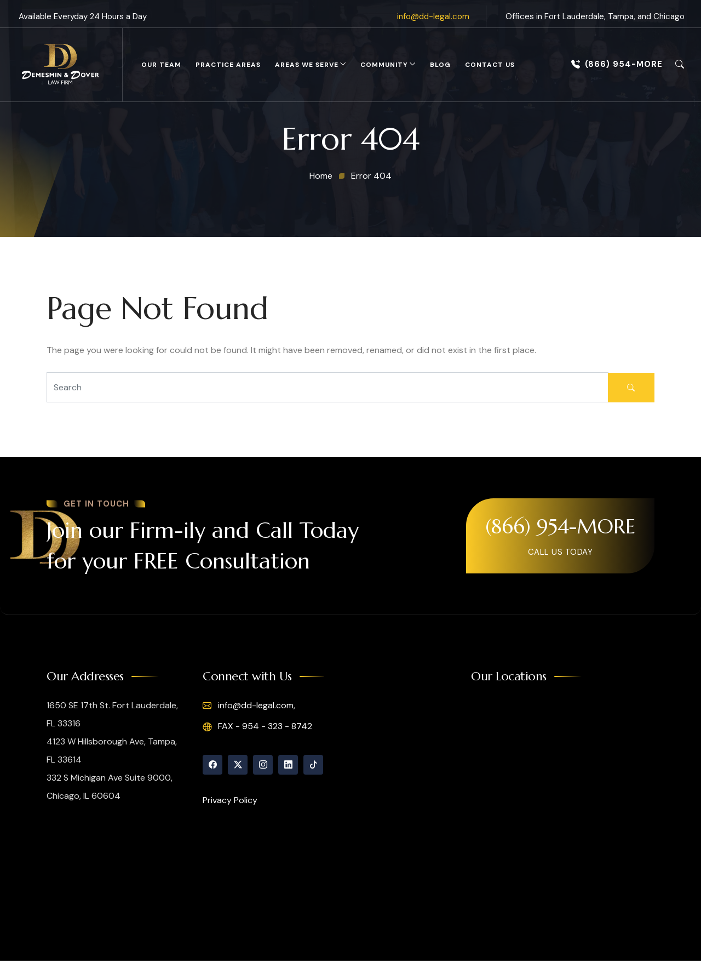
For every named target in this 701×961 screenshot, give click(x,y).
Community (384, 64)
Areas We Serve (306, 64)
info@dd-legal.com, (249, 706)
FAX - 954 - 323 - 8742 (257, 726)
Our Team (161, 64)
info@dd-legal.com (433, 16)
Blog (440, 64)
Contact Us (490, 64)
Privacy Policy (230, 800)
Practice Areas (228, 64)
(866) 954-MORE (617, 64)
